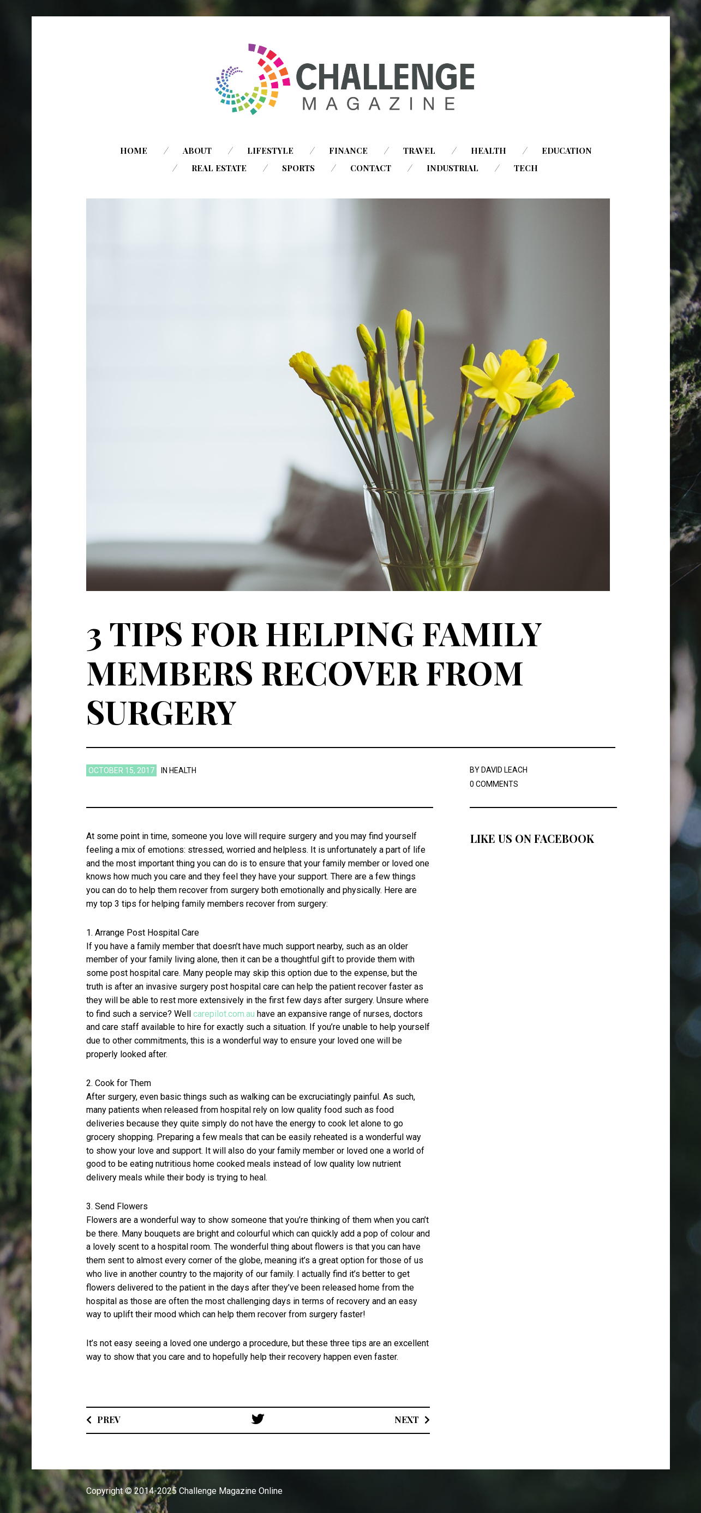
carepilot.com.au (224, 1014)
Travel (419, 150)
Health (488, 150)
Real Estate (219, 167)
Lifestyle (270, 150)
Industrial (452, 167)
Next (406, 1419)
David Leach (504, 769)
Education (567, 150)
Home (133, 150)
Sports (298, 167)
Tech (526, 167)
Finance (348, 150)
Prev (109, 1419)
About (197, 150)
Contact (370, 167)
